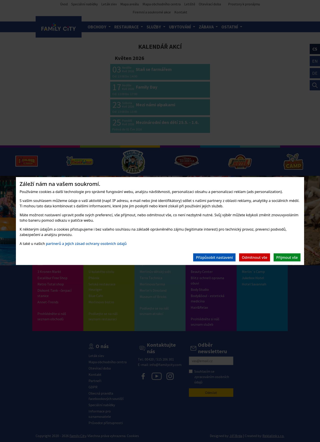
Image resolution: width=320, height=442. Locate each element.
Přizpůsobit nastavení (214, 257)
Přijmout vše (287, 257)
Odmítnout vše (254, 257)
